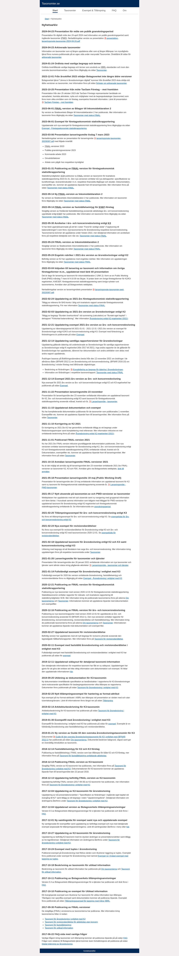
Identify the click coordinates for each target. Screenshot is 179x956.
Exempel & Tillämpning (94, 10)
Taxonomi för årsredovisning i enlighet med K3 (97, 687)
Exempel (80, 335)
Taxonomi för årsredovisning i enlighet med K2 (87, 801)
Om (125, 10)
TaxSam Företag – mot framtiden (58, 102)
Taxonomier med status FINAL (91, 305)
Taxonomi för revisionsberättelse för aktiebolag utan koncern (71, 922)
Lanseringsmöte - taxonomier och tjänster (110, 565)
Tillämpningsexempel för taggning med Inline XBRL (87, 901)
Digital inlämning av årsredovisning (57, 944)
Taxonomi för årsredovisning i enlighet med (69, 785)
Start (55, 10)
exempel (66, 656)
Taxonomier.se (51, 3)
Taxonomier (70, 10)
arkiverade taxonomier (51, 57)
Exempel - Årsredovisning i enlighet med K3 (102, 578)
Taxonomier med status (86, 115)
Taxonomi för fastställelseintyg (58, 925)
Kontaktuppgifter (89, 951)
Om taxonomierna (90, 623)
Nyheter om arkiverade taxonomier (111, 83)
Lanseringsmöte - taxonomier (104, 401)
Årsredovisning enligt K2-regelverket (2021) (109, 319)
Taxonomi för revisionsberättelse (108, 639)
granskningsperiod (102, 507)
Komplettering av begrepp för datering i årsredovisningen (98, 369)
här (71, 672)
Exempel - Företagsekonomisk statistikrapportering (64, 128)
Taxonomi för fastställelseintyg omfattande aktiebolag (83, 756)
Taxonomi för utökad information (59, 928)
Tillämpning (108, 701)
